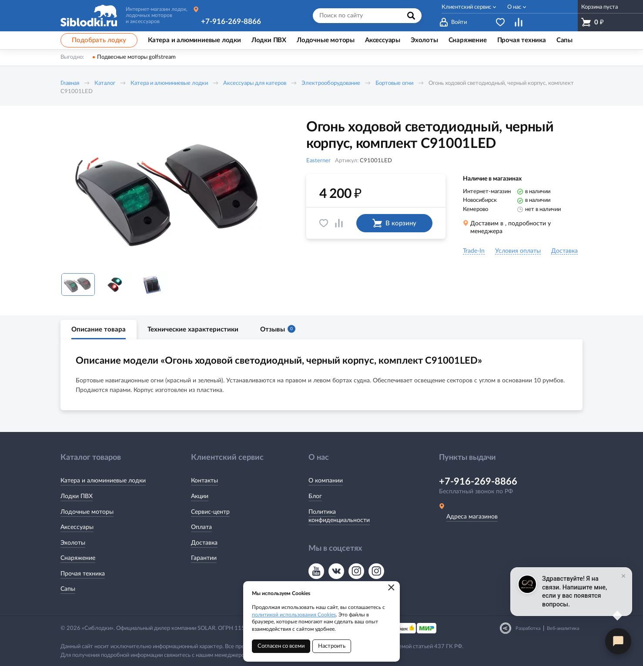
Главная (69, 83)
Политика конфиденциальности (339, 516)
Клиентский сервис (466, 7)
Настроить (331, 646)
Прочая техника (82, 574)
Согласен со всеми (281, 646)
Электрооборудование (330, 83)
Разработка (528, 628)
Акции (199, 496)
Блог (315, 496)
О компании (325, 481)
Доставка (204, 543)
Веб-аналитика (563, 628)
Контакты (204, 481)
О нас (514, 7)
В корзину (394, 223)
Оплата (201, 527)
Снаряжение (77, 558)
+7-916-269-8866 (231, 21)
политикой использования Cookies (294, 614)
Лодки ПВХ (76, 496)
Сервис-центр (210, 512)
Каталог (104, 83)
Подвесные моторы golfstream (136, 57)
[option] (171, 193)
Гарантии (204, 558)
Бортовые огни (394, 83)
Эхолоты (72, 543)
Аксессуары (77, 527)
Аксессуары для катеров (254, 83)
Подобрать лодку (99, 40)
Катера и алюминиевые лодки (169, 83)
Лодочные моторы (87, 512)
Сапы (67, 589)
